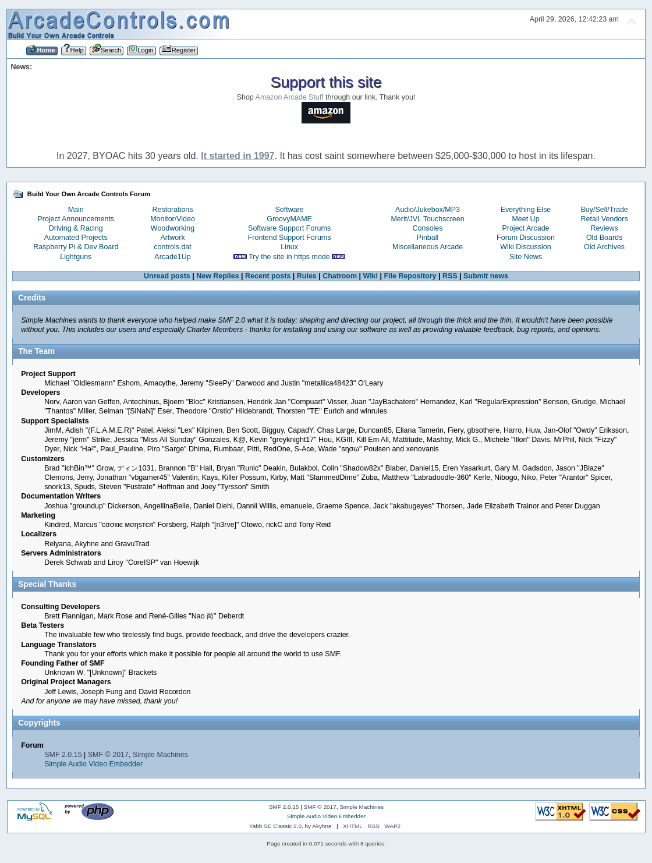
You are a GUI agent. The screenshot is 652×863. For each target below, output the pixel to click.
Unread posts (167, 276)
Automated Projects (76, 238)
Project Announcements (75, 219)
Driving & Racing (76, 228)
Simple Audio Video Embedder (93, 764)
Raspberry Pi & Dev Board (75, 247)
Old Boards (604, 238)
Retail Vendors (604, 219)
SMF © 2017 (108, 755)
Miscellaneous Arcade (427, 247)
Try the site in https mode (289, 257)
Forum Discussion (526, 238)
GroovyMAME (289, 219)
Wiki (370, 276)
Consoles (428, 228)
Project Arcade (525, 228)
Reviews (604, 228)
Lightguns (75, 257)
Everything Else (526, 210)
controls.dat (172, 247)
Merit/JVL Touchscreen (427, 219)
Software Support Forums (289, 228)
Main (76, 210)
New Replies (217, 276)
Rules (307, 276)
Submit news (485, 276)
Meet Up (525, 219)
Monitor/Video (172, 219)
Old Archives (604, 247)
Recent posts (267, 276)
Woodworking (172, 228)
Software (289, 210)
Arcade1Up (172, 257)
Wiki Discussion (525, 247)
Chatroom (340, 276)
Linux (289, 247)
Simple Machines (160, 755)
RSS (450, 276)
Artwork (172, 238)
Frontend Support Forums (289, 238)
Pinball (427, 238)
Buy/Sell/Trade (604, 210)
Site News (525, 257)
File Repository (410, 276)
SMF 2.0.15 (63, 755)
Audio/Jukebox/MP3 (427, 210)
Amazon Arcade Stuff (290, 97)
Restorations (173, 210)
